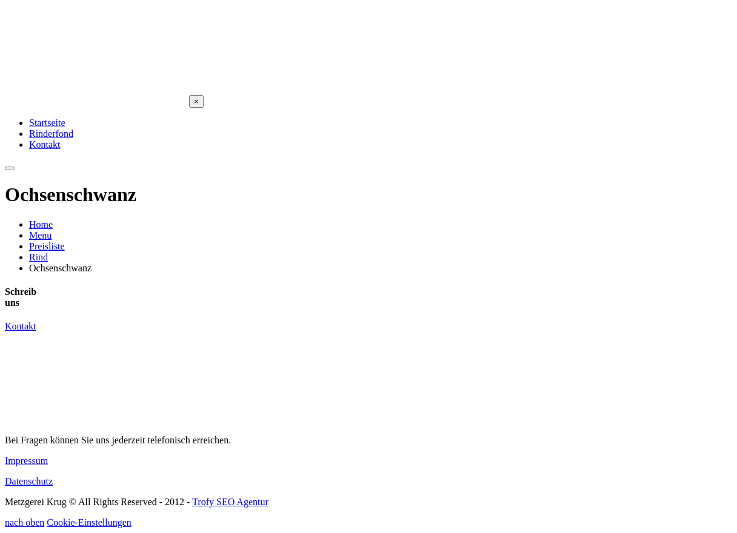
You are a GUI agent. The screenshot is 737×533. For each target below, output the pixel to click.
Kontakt (20, 326)
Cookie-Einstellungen (89, 522)
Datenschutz (29, 481)
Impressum (26, 460)
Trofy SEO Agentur (230, 502)
